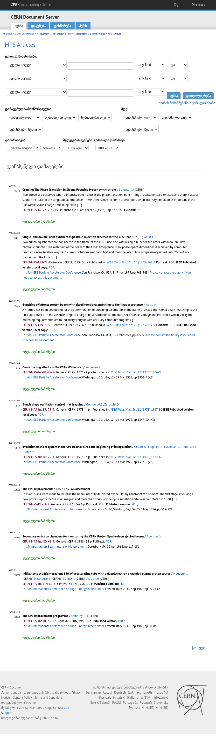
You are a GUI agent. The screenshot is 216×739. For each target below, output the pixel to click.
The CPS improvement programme (45, 616)
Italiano (133, 697)
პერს (83, 26)
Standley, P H (79, 616)
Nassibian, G (172, 447)
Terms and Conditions (49, 698)
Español (162, 692)
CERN (31, 4)
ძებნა (18, 26)
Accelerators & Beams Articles (89, 33)
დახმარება (62, 26)
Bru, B (137, 237)
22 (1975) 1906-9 (136, 372)
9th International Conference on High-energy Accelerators (65, 509)
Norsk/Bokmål (100, 702)
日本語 (145, 697)
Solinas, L (69, 579)
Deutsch (120, 692)
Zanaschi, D (111, 404)
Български (93, 692)
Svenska (134, 707)
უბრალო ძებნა (203, 103)
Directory (198, 4)
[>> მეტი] (199, 647)
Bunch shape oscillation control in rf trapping (53, 404)
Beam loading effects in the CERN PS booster (52, 367)
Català (107, 692)
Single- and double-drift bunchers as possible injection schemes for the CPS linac (76, 237)
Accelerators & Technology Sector (54, 33)
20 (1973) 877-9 (131, 325)
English (148, 692)
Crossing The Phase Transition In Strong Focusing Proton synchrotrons (69, 190)
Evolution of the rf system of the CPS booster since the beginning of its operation (77, 447)
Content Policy (22, 698)
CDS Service (27, 708)
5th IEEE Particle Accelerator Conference (54, 272)
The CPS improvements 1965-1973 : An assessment (56, 489)
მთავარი (7, 33)
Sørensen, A (126, 190)
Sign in (179, 4)
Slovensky (161, 702)
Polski (116, 702)
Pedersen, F (93, 367)
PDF (139, 210)
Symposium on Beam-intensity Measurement (56, 546)
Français (105, 697)
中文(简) (148, 707)
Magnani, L (155, 447)
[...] (54, 257)
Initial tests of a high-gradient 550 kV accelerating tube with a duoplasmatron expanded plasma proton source (96, 574)
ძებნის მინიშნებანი (173, 103)
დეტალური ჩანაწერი (38, 221)
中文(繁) (162, 707)
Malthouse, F (42, 579)
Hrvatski (119, 697)
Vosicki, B (93, 579)
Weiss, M (149, 237)
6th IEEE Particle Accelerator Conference (54, 377)
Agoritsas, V (153, 536)
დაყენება (38, 26)
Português (130, 702)
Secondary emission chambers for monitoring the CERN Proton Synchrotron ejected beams (83, 536)
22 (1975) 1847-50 (136, 409)
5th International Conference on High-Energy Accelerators (65, 589)
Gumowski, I (94, 404)
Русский (146, 702)
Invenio (31, 703)
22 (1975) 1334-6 (136, 457)
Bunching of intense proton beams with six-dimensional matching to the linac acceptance (82, 305)
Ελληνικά (134, 692)
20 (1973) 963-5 (131, 262)
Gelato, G (140, 447)
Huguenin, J (180, 574)
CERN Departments (24, 33)
